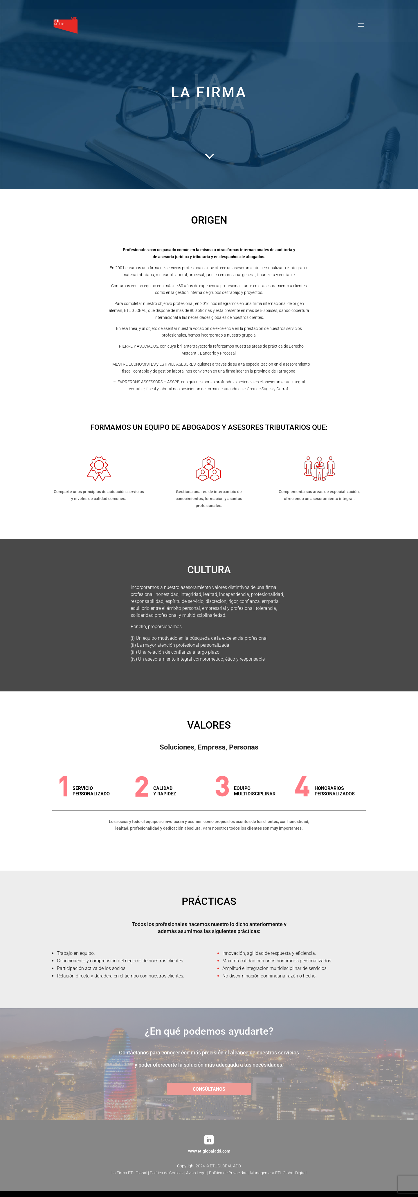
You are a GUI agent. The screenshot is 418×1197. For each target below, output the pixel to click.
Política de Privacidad (228, 1173)
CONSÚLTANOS (209, 1089)
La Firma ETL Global (129, 1173)
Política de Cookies (166, 1173)
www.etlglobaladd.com (209, 1151)
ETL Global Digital (291, 1173)
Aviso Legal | (197, 1173)
